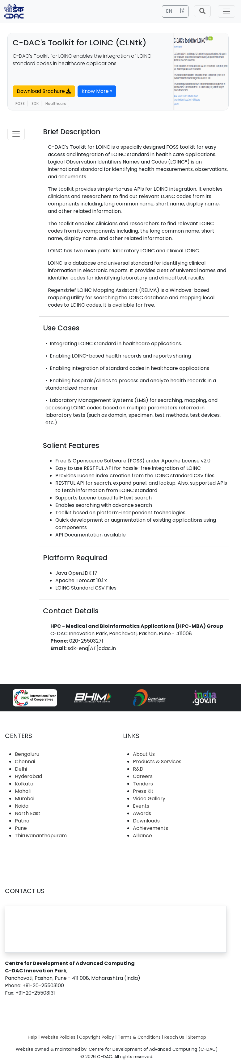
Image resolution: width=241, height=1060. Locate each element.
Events (141, 805)
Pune (21, 828)
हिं (182, 10)
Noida (21, 805)
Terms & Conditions (139, 1037)
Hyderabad (28, 776)
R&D (138, 768)
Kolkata (24, 783)
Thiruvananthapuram (41, 835)
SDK (35, 103)
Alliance (142, 835)
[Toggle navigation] (226, 11)
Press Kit (143, 791)
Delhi (21, 768)
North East (27, 813)
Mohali (23, 791)
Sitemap (197, 1037)
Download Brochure (44, 91)
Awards (142, 813)
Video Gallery (149, 798)
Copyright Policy (96, 1037)
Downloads (146, 820)
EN (169, 10)
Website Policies (58, 1037)
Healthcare (55, 103)
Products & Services (157, 761)
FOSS (20, 103)
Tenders (143, 783)
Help (32, 1037)
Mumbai (24, 798)
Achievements (150, 828)
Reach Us (174, 1037)
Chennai (25, 761)
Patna (22, 820)
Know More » (97, 91)
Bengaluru (27, 754)
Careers (143, 776)
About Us (144, 754)
